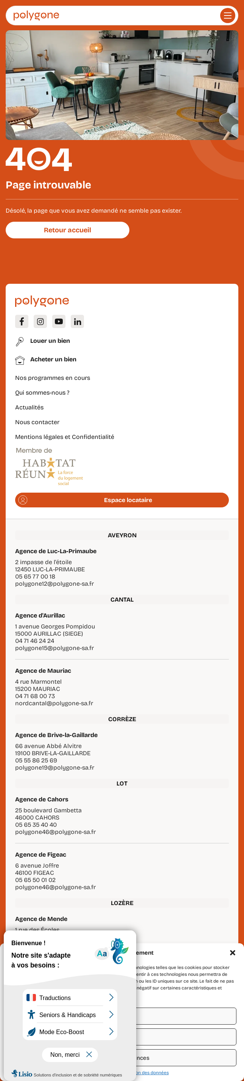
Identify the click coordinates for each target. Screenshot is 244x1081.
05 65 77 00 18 (35, 576)
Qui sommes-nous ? (42, 392)
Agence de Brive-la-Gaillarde (56, 735)
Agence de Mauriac (43, 670)
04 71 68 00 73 (35, 696)
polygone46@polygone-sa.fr (55, 831)
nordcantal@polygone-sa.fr (54, 703)
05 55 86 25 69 (36, 760)
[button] (232, 953)
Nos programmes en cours (52, 377)
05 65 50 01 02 (35, 879)
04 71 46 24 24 (34, 640)
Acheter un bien (53, 359)
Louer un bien (50, 340)
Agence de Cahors (41, 799)
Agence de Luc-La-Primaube (55, 551)
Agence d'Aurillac (40, 615)
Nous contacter (37, 422)
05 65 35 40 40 (36, 824)
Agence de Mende (41, 918)
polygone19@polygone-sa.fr (54, 767)
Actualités (29, 407)
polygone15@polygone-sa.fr (54, 648)
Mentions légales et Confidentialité (64, 436)
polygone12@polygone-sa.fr (54, 583)
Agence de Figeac (40, 854)
